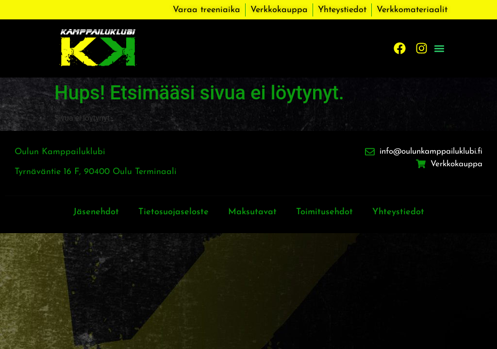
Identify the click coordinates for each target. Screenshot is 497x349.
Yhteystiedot (398, 212)
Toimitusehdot (324, 212)
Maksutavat (252, 212)
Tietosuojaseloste (173, 212)
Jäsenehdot (96, 212)
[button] (439, 48)
